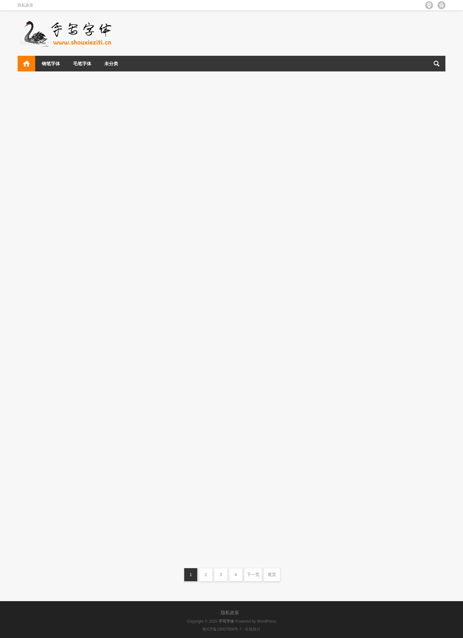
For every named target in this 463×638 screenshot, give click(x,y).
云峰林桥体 (142, 114)
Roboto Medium (257, 377)
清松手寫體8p (362, 113)
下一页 (253, 574)
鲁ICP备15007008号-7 (222, 629)
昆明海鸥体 (34, 211)
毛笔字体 (82, 63)
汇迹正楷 (139, 294)
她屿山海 (247, 120)
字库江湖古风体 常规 (153, 194)
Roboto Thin (252, 298)
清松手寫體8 (360, 203)
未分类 (111, 63)
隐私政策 (25, 5)
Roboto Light (37, 394)
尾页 (272, 574)
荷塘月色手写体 (255, 205)
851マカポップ (363, 291)
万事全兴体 (34, 117)
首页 (26, 63)
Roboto (355, 401)
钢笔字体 (51, 63)
